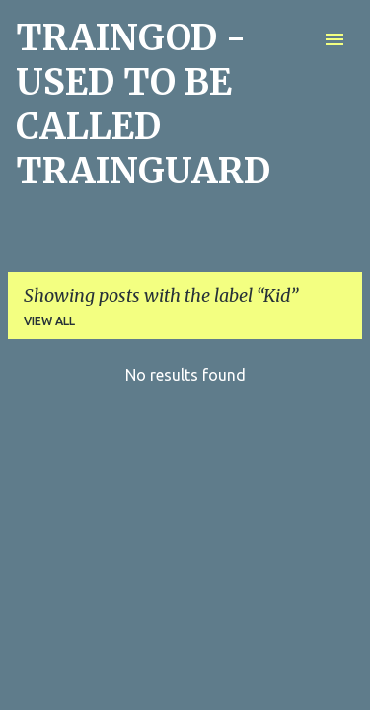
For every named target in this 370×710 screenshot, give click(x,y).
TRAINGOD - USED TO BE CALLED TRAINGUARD (143, 104)
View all (49, 321)
